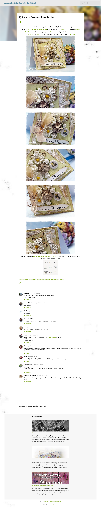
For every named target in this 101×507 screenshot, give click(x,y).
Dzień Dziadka (54, 279)
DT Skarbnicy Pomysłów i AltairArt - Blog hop (43, 485)
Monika (26, 311)
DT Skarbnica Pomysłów (43, 279)
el (24, 327)
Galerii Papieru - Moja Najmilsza (36, 29)
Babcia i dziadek (24, 279)
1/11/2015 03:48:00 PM (34, 310)
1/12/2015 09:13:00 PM (33, 335)
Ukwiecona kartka (36, 459)
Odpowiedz (27, 299)
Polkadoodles (52, 337)
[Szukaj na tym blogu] (91, 3)
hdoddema (55, 504)
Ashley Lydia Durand (30, 375)
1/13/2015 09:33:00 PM (33, 345)
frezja (25, 356)
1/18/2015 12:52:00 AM (33, 356)
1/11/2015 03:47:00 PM (41, 302)
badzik (38, 34)
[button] (20, 22)
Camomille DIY (28, 319)
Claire (25, 346)
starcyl (26, 335)
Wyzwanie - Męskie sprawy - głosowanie (42, 432)
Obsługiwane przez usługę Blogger (50, 501)
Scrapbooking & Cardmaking (20, 2)
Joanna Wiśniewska (29, 303)
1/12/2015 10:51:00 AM (31, 327)
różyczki (65, 29)
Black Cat (26, 293)
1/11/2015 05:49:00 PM (38, 319)
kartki (61, 279)
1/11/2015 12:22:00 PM (35, 293)
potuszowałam (53, 32)
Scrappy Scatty (28, 364)
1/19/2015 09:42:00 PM (42, 375)
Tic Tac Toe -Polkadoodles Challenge (44, 256)
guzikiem (30, 34)
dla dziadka (33, 279)
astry (60, 29)
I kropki (72, 34)
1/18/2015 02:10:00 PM (38, 364)
